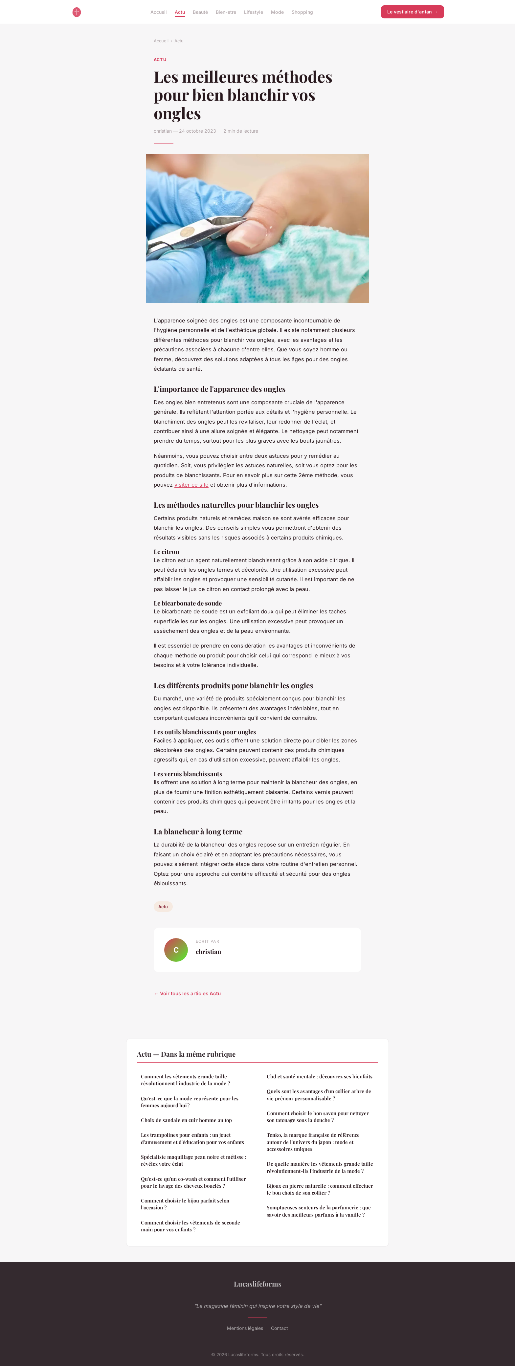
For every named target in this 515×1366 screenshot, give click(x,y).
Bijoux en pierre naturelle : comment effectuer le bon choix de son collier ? (320, 1189)
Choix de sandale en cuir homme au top (186, 1120)
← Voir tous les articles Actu (187, 993)
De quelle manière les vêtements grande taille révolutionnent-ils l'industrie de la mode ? (320, 1167)
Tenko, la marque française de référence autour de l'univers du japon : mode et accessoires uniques (313, 1142)
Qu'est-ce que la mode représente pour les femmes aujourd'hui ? (189, 1102)
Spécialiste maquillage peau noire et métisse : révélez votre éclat (193, 1160)
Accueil (158, 11)
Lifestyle (253, 11)
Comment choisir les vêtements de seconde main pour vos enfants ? (190, 1226)
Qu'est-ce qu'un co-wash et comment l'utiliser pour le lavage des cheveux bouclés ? (193, 1182)
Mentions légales (245, 1328)
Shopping (302, 11)
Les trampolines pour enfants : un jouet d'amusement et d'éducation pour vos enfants (192, 1138)
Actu (180, 11)
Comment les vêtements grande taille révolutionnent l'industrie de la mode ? (185, 1080)
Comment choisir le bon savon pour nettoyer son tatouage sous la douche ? (318, 1116)
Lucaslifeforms (257, 1283)
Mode (277, 11)
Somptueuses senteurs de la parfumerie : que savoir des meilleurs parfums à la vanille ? (319, 1211)
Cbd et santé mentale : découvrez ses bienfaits (319, 1076)
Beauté (200, 11)
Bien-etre (226, 11)
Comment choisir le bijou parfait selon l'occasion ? (185, 1204)
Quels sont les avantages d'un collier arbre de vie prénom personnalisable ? (319, 1094)
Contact (279, 1328)
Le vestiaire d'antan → (412, 11)
